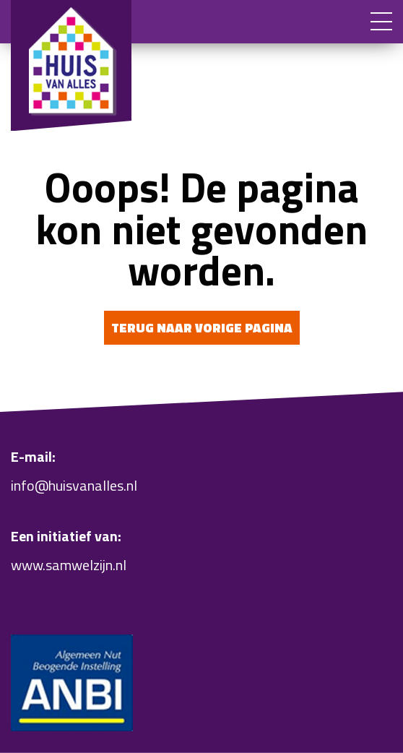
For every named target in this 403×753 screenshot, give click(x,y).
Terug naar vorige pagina (201, 327)
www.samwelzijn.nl (68, 565)
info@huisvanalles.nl (74, 485)
